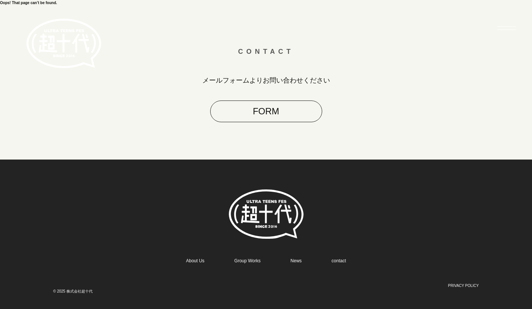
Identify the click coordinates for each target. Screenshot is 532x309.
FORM (266, 111)
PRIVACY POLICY (463, 286)
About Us (195, 260)
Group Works (247, 260)
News (296, 260)
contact (339, 260)
